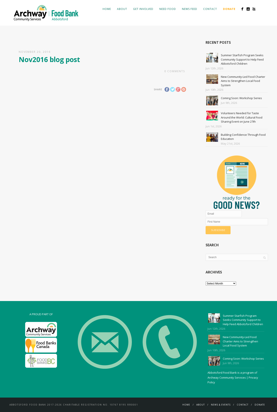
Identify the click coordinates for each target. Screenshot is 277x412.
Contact (210, 9)
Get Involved (143, 9)
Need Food (167, 9)
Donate (260, 404)
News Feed (189, 9)
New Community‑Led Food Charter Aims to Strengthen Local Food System (243, 81)
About (122, 9)
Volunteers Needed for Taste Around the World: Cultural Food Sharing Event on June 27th (241, 117)
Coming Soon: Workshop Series (241, 98)
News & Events (221, 404)
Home (107, 9)
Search (260, 8)
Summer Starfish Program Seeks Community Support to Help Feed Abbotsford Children (242, 59)
